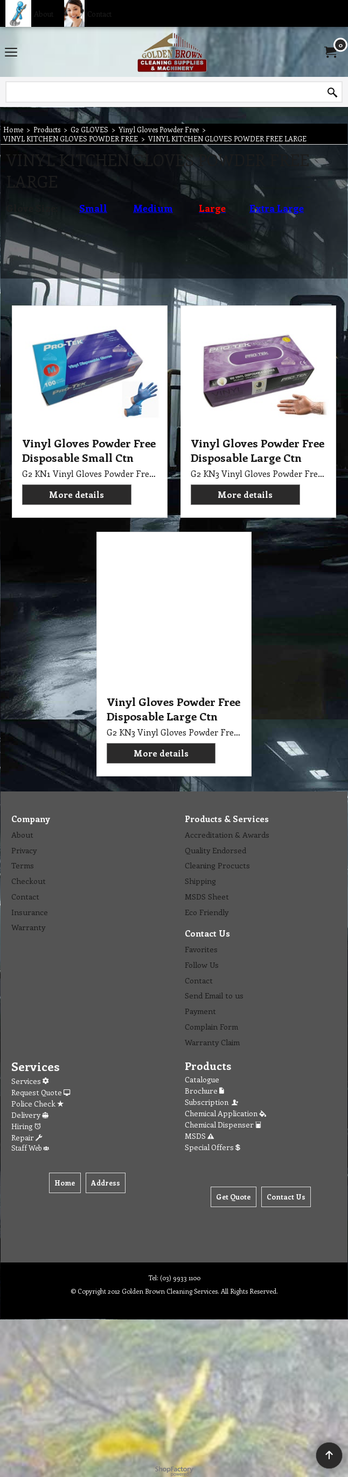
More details (76, 494)
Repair (26, 1137)
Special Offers (212, 1147)
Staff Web (30, 1147)
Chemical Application (225, 1113)
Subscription (212, 1102)
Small (93, 208)
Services (29, 1081)
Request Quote (40, 1092)
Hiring (26, 1126)
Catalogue (202, 1079)
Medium (153, 208)
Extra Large (276, 208)
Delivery (29, 1115)
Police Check (37, 1103)
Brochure (204, 1091)
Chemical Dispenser (223, 1124)
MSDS (199, 1136)
